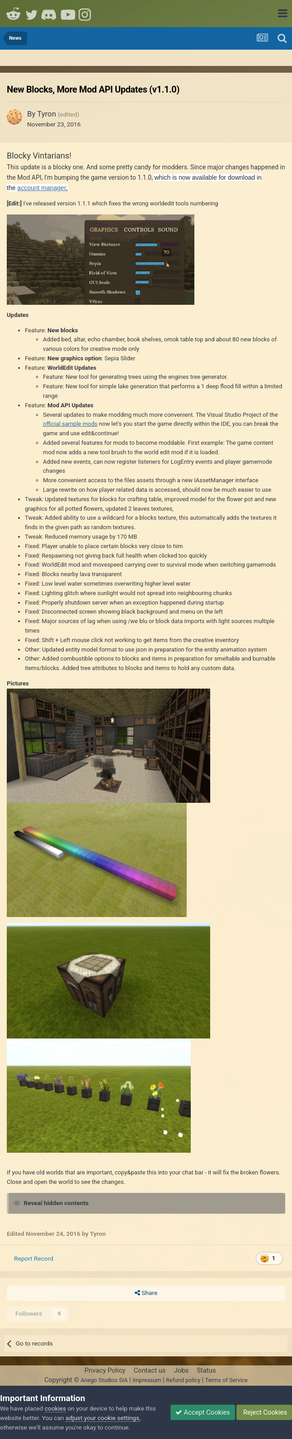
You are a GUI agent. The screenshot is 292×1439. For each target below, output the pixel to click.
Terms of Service (226, 1380)
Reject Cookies (264, 1412)
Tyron (46, 113)
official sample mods (70, 423)
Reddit (14, 14)
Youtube (68, 14)
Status (206, 1370)
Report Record (33, 1258)
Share (146, 1293)
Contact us (150, 1370)
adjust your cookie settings (102, 1417)
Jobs (181, 1370)
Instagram (86, 14)
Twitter (32, 14)
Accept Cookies (202, 1412)
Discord (50, 14)
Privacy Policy (105, 1370)
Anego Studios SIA (103, 1380)
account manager (41, 187)
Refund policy (183, 1380)
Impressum (146, 1380)
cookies (55, 1408)
